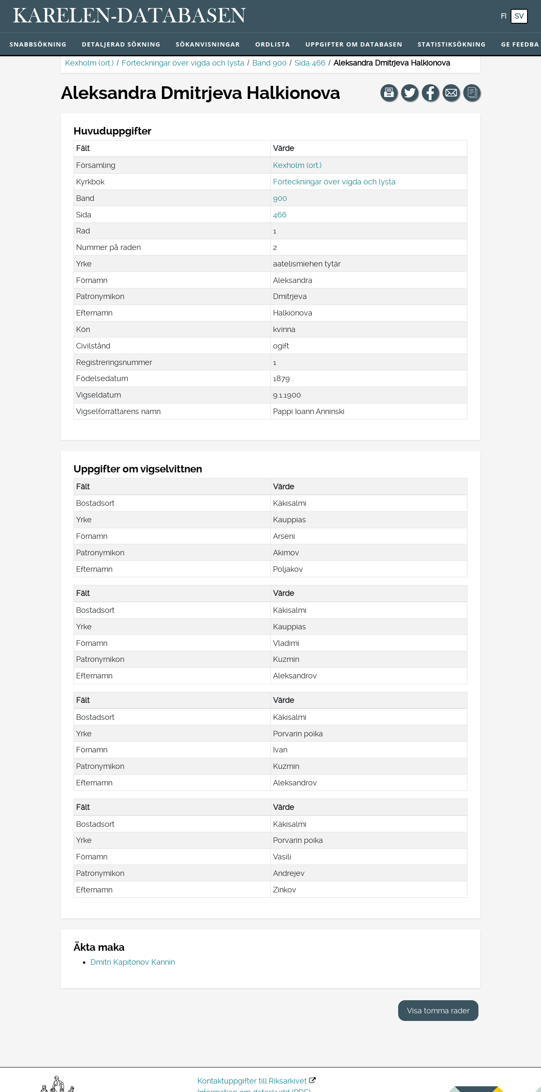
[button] (388, 92)
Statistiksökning (452, 44)
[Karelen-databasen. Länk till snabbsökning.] (129, 16)
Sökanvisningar (208, 44)
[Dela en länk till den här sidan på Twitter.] (409, 92)
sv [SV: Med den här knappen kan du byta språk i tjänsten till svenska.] (519, 16)
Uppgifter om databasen (353, 44)
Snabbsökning (38, 44)
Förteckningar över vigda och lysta (183, 62)
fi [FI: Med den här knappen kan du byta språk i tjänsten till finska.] (503, 16)
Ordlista (272, 44)
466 (280, 214)
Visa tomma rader (438, 1010)
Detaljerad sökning (121, 44)
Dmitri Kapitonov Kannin (132, 962)
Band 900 (269, 62)
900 (280, 198)
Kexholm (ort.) (89, 62)
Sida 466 (310, 62)
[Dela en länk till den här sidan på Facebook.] (430, 92)
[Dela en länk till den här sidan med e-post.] (451, 92)
